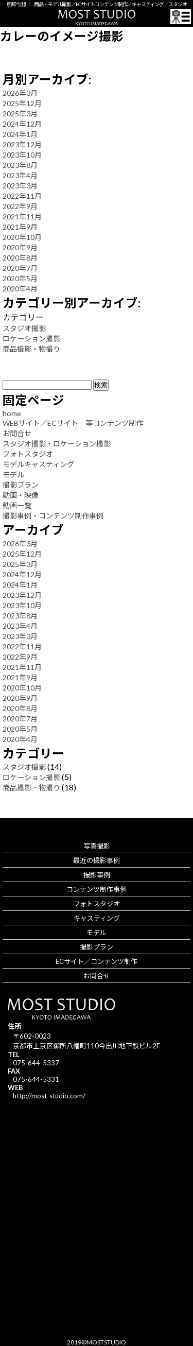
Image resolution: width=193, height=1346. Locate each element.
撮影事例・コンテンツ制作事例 (53, 515)
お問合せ (17, 433)
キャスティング (97, 918)
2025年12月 (22, 103)
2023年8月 (20, 165)
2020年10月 (22, 237)
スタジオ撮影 (24, 328)
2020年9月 (20, 247)
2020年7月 (20, 268)
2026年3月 (20, 93)
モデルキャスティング (38, 464)
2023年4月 (20, 175)
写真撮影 (96, 846)
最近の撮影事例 (96, 860)
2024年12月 (22, 123)
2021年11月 (22, 216)
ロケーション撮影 (31, 338)
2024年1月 (20, 134)
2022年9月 (20, 206)
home (12, 413)
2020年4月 (20, 288)
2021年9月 (20, 226)
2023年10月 (22, 154)
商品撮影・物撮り (31, 348)
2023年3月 (20, 185)
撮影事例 (96, 875)
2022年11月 (22, 196)
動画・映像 (21, 495)
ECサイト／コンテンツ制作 (96, 961)
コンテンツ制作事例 (96, 889)
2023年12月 (22, 144)
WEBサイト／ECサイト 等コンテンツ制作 (73, 423)
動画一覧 (17, 505)
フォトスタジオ (28, 454)
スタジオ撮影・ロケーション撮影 (57, 443)
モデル (13, 474)
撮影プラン (21, 484)
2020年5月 (20, 278)
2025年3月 (20, 113)
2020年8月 (20, 257)
